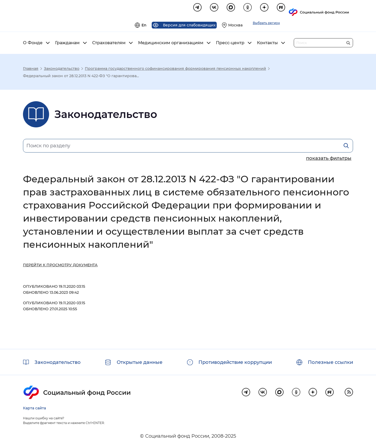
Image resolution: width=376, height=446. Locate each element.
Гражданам (67, 44)
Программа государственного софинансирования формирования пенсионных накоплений (175, 69)
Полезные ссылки (330, 362)
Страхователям (109, 44)
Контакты (267, 44)
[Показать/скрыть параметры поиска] (328, 159)
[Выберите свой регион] (297, 9)
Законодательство (61, 69)
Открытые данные (139, 362)
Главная (30, 69)
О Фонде (33, 44)
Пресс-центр (230, 44)
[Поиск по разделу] (188, 146)
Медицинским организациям (170, 44)
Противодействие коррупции (235, 362)
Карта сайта (34, 408)
